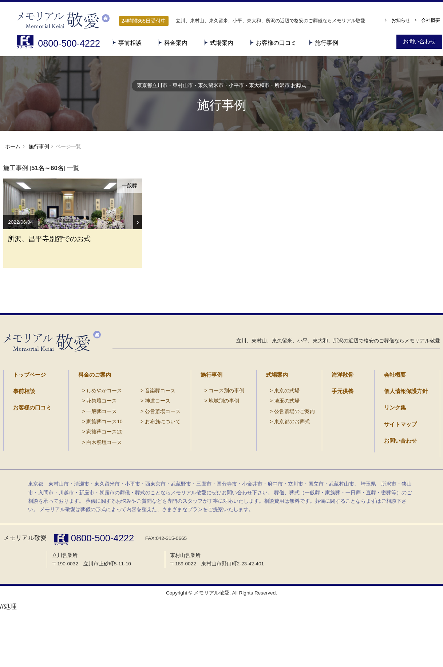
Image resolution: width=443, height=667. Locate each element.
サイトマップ (398, 468)
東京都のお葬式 (285, 467)
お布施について (146, 467)
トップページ (27, 422)
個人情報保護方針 (403, 437)
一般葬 (129, 191)
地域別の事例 (217, 447)
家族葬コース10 (97, 467)
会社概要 (430, 20)
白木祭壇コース (97, 487)
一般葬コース (95, 457)
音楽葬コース (144, 437)
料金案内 (175, 42)
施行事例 (326, 42)
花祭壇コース (95, 447)
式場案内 (221, 42)
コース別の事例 (219, 437)
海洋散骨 (341, 422)
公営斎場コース (146, 457)
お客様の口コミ (276, 42)
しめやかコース (97, 437)
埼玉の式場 (281, 447)
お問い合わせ (398, 483)
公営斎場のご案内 (287, 457)
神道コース (142, 447)
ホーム (12, 151)
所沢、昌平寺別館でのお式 (54, 272)
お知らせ (400, 20)
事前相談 (130, 42)
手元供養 (341, 437)
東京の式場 (281, 437)
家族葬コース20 (97, 477)
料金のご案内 (92, 422)
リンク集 (393, 452)
